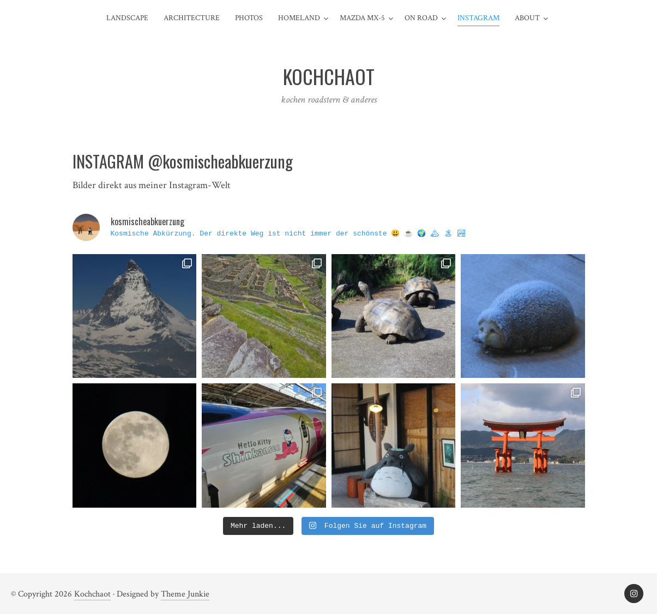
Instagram (478, 18)
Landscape (127, 18)
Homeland (299, 18)
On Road (421, 18)
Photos (249, 18)
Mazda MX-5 (362, 18)
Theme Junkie (185, 594)
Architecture (192, 18)
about (527, 18)
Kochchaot (92, 594)
